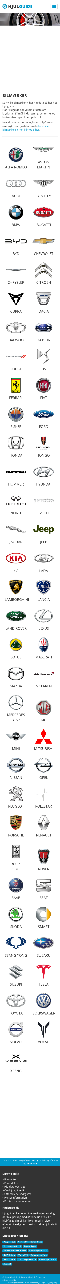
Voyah (43, 1032)
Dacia (43, 301)
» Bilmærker (9, 1179)
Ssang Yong (16, 946)
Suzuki (16, 975)
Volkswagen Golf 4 (27, 1259)
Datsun (43, 330)
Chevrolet (43, 244)
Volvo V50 (23, 1241)
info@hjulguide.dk (25, 1277)
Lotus (16, 647)
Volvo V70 (23, 1255)
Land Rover (16, 619)
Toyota (16, 1003)
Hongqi (43, 446)
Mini (16, 739)
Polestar (43, 797)
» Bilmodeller (10, 1183)
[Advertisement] (30, 57)
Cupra (16, 301)
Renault (43, 825)
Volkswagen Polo (39, 1255)
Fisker (16, 417)
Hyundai (43, 474)
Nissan (16, 768)
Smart (43, 917)
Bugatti (43, 215)
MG (43, 710)
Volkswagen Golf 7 (12, 1246)
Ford (43, 417)
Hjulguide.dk (10, 1277)
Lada (43, 561)
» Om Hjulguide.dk (13, 1190)
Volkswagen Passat (38, 1250)
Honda (16, 446)
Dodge (16, 359)
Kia (16, 561)
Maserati (43, 647)
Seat (43, 888)
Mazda (16, 676)
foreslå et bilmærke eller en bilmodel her (26, 128)
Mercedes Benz (16, 708)
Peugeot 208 (9, 1241)
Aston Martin (43, 155)
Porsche (16, 825)
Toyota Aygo (30, 1246)
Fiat (43, 388)
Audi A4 (7, 1263)
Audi (16, 186)
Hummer (16, 474)
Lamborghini (17, 590)
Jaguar (16, 532)
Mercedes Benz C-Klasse (15, 1250)
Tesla (43, 975)
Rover (43, 859)
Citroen (43, 273)
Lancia (43, 590)
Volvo (16, 1032)
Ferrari (16, 388)
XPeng (16, 1061)
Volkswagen (44, 1003)
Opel (43, 768)
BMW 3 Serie (9, 1255)
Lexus (43, 619)
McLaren (43, 676)
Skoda (16, 917)
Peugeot (16, 797)
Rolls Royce (16, 857)
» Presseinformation (14, 1197)
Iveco (43, 503)
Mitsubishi (43, 739)
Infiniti (16, 503)
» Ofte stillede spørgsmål (17, 1194)
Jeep (43, 532)
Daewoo (16, 330)
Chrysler (16, 273)
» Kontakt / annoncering (16, 1201)
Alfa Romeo (16, 157)
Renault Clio (36, 1241)
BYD (16, 244)
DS (43, 359)
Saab (16, 888)
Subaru (43, 946)
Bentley (43, 186)
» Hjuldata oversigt (13, 1186)
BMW (16, 215)
